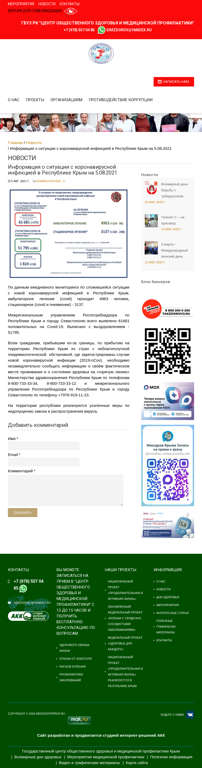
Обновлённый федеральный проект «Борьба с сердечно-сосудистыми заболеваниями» (125, 618)
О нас (13, 100)
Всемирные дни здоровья (37, 757)
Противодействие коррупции (121, 100)
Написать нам (176, 82)
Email (13, 454)
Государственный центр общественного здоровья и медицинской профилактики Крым (101, 751)
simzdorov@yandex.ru (129, 30)
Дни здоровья (167, 597)
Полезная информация (171, 757)
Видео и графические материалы (89, 762)
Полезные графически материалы (166, 626)
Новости (46, 4)
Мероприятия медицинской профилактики (105, 757)
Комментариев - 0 (50, 181)
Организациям (66, 100)
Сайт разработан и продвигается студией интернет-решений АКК (101, 735)
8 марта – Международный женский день (174, 250)
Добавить (23, 513)
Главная (15, 142)
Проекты (35, 100)
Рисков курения (72, 666)
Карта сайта (137, 762)
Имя (12, 438)
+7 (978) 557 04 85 (79, 30)
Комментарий (20, 471)
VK (190, 715)
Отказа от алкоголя (75, 658)
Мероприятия (21, 4)
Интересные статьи (172, 613)
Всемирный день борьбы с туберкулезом (174, 190)
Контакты (69, 4)
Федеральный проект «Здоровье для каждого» (125, 643)
